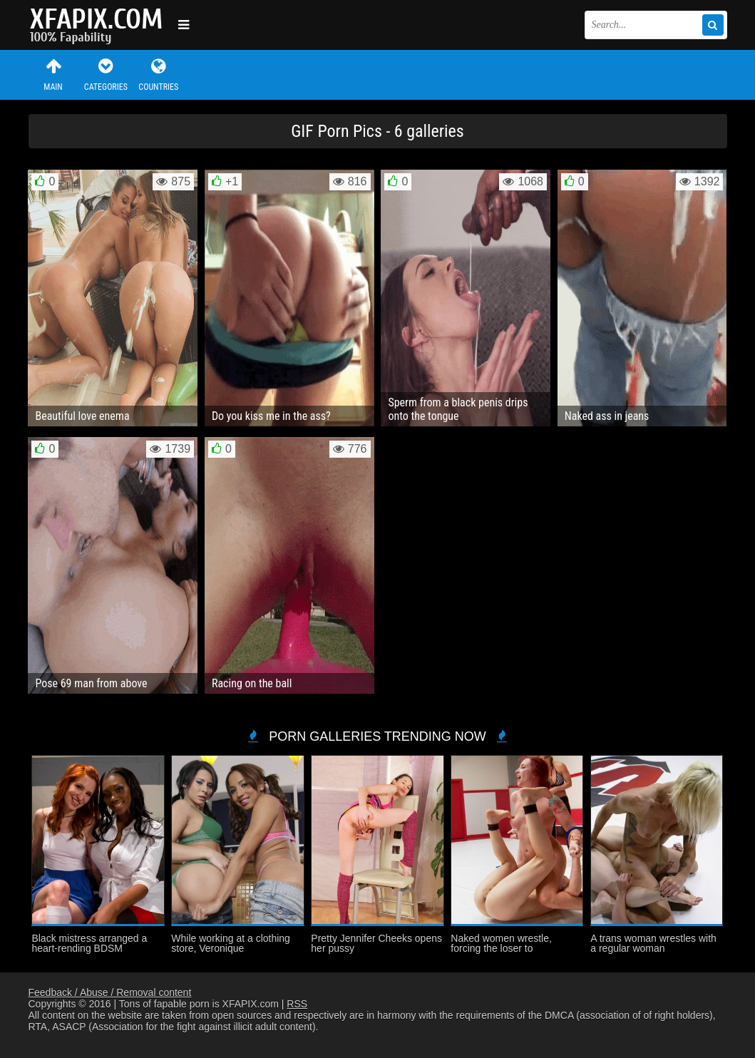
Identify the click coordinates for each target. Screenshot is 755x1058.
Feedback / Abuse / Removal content (110, 992)
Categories (105, 74)
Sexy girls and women (100, 25)
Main (53, 74)
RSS (297, 1004)
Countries (158, 74)
